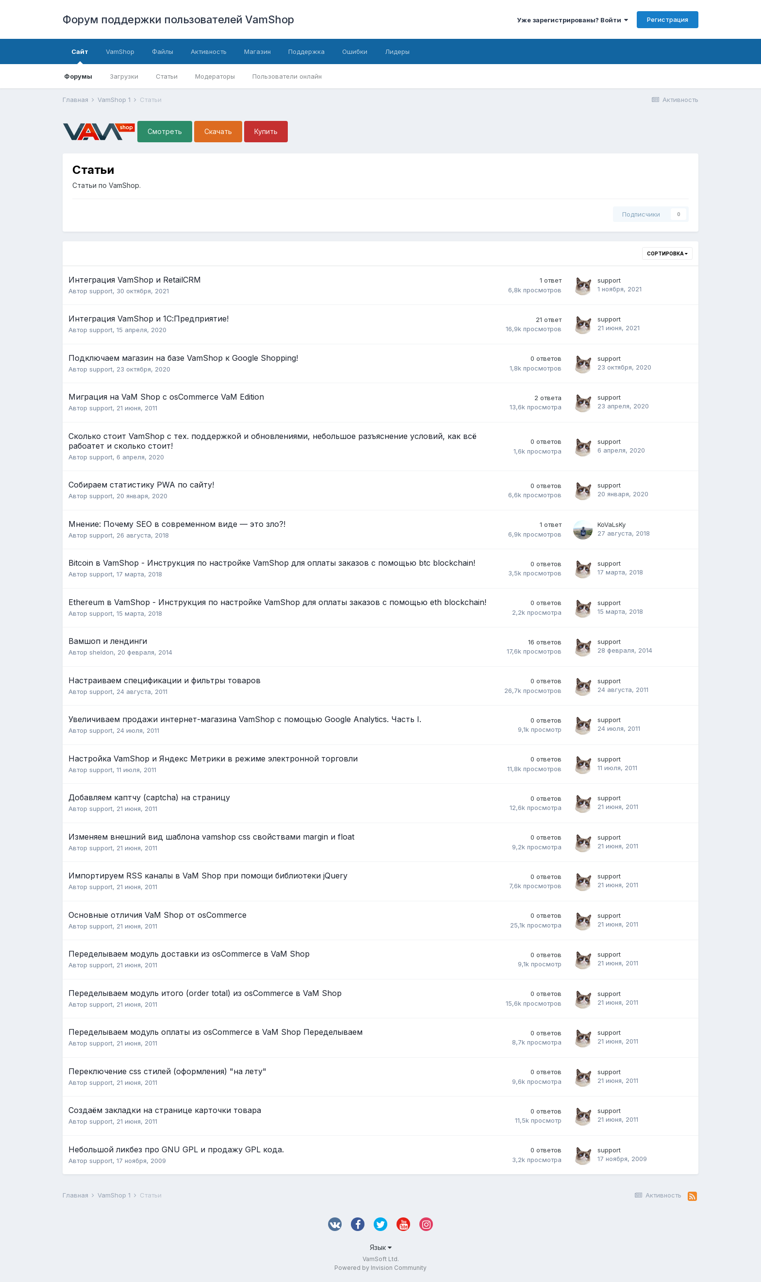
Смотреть (165, 131)
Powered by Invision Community (380, 1267)
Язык (381, 1247)
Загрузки (124, 76)
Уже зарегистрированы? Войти (572, 20)
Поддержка (306, 51)
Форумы (78, 76)
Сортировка (667, 253)
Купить (266, 131)
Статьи (167, 76)
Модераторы (215, 76)
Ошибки (354, 51)
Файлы (162, 51)
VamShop (120, 51)
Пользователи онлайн (287, 76)
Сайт (79, 56)
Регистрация (667, 19)
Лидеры (397, 51)
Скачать (218, 131)
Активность (209, 51)
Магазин (257, 51)
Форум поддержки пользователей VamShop (178, 19)
